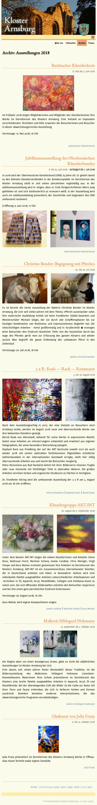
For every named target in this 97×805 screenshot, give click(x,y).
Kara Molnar (88, 608)
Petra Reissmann (55, 492)
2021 (63, 787)
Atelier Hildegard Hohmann (80, 704)
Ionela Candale (53, 608)
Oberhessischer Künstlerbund (79, 251)
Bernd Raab (89, 492)
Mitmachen (71, 42)
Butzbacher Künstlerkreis (82, 146)
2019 (76, 787)
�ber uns (59, 42)
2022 (57, 787)
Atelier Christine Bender (82, 357)
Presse (91, 42)
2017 (90, 787)
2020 (70, 787)
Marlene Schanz (72, 608)
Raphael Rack (73, 492)
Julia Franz (89, 767)
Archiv (81, 42)
